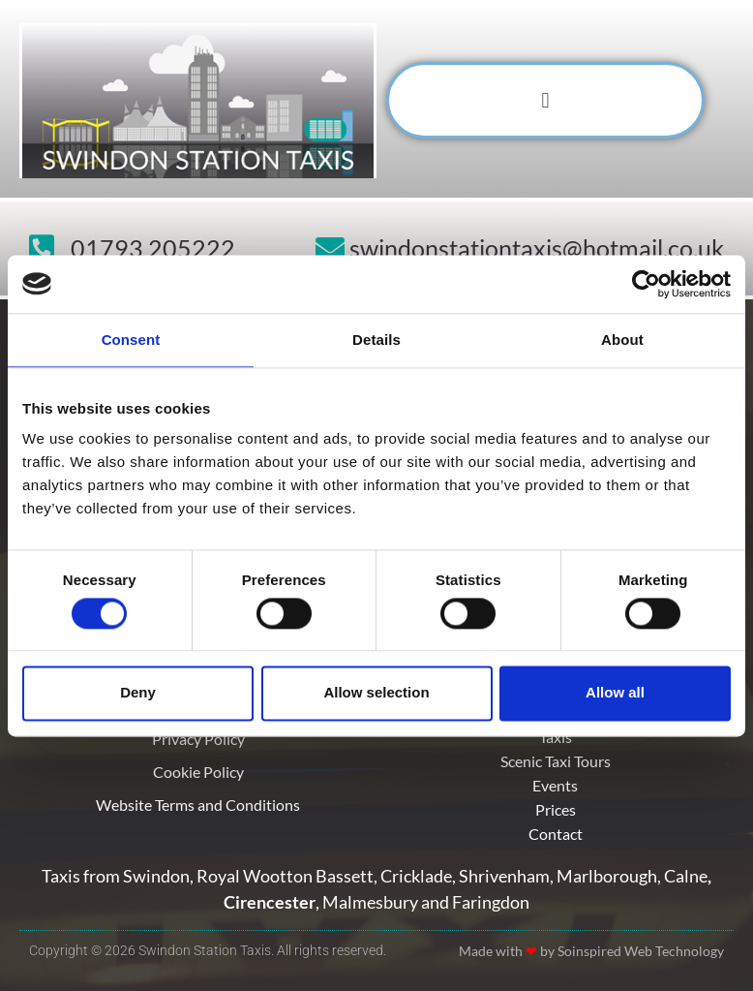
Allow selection (376, 693)
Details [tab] (376, 339)
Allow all (615, 693)
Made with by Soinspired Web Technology (591, 951)
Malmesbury (370, 902)
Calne (686, 875)
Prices (555, 809)
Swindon (156, 875)
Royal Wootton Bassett (285, 875)
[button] (545, 100)
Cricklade (416, 875)
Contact (555, 833)
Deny (138, 693)
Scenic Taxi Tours (555, 761)
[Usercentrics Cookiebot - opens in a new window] (646, 283)
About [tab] (622, 339)
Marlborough (607, 875)
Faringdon (490, 902)
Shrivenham (504, 875)
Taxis (555, 737)
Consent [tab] (131, 339)
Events (555, 785)
